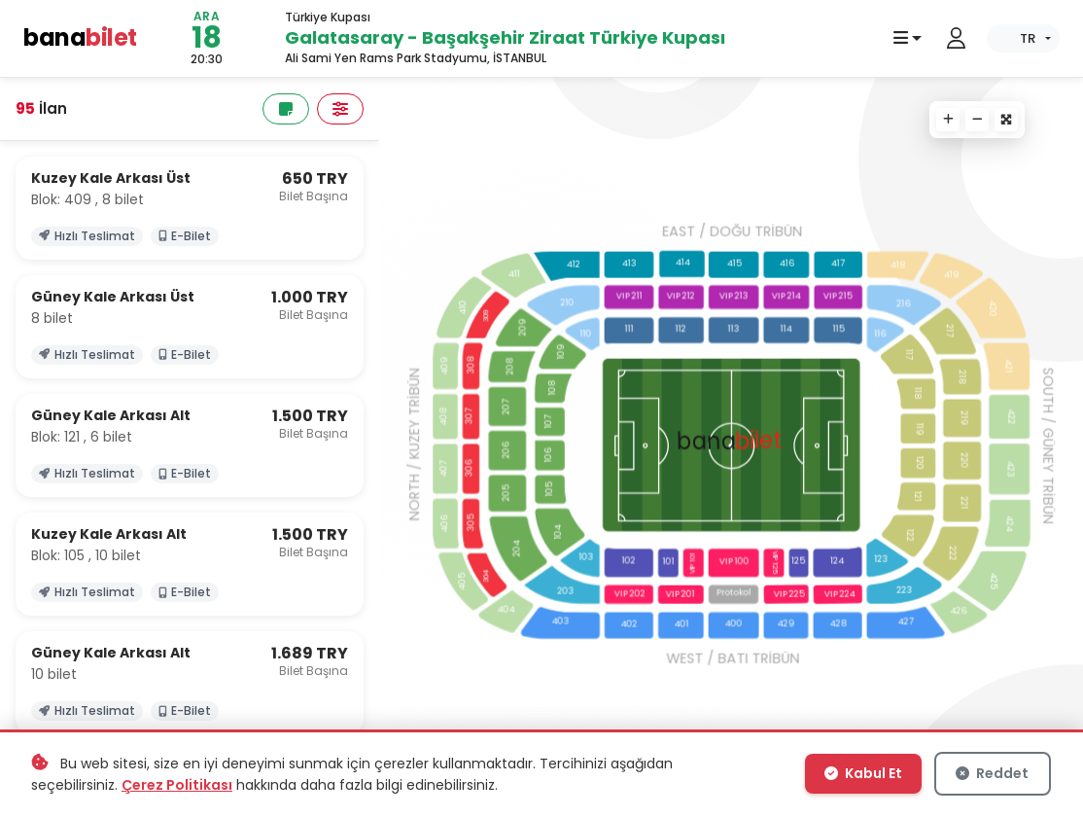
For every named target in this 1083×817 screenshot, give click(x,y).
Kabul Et (865, 775)
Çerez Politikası (177, 787)
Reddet (994, 775)
